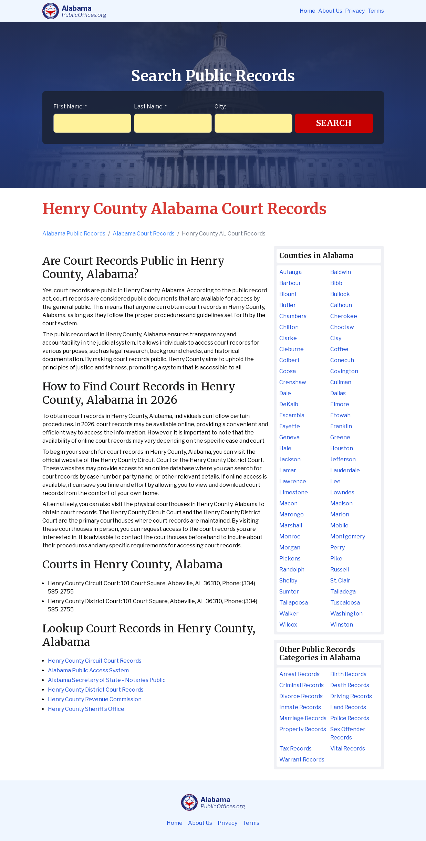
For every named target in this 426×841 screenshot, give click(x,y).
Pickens (290, 558)
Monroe (290, 536)
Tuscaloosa (345, 602)
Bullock (340, 294)
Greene (340, 437)
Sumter (289, 591)
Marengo (291, 514)
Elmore (339, 404)
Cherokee (343, 316)
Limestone (293, 492)
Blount (288, 294)
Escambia (291, 415)
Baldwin (340, 272)
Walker (289, 613)
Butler (287, 305)
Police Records (349, 718)
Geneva (289, 437)
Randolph (291, 569)
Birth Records (348, 674)
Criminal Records (301, 685)
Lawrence (292, 481)
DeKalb (288, 404)
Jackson (290, 459)
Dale (285, 393)
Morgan (289, 547)
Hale (285, 448)
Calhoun (341, 305)
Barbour (290, 283)
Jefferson (343, 459)
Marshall (290, 525)
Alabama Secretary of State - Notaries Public (107, 680)
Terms (375, 11)
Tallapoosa (293, 602)
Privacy (355, 11)
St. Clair (340, 580)
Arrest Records (299, 674)
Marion (339, 514)
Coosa (287, 371)
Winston (341, 624)
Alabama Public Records (73, 233)
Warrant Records (301, 759)
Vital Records (347, 748)
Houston (341, 448)
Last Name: (150, 106)
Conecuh (342, 360)
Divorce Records (301, 696)
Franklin (341, 426)
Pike (336, 558)
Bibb (336, 283)
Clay (335, 338)
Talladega (343, 591)
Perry (337, 547)
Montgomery (347, 536)
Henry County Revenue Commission (95, 699)
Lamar (287, 470)
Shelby (288, 580)
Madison (341, 503)
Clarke (288, 338)
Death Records (349, 685)
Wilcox (288, 624)
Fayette (289, 426)
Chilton (289, 327)
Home (307, 11)
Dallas (338, 393)
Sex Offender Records (347, 733)
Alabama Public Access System (88, 670)
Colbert (289, 360)
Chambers (292, 316)
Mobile (339, 525)
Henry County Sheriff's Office (86, 709)
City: (220, 106)
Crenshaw (292, 382)
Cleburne (291, 349)
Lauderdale (345, 470)
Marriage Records (302, 718)
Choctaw (342, 327)
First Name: (70, 106)
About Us (330, 11)
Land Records (348, 707)
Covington (344, 371)
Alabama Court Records (144, 233)
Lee (335, 481)
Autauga (290, 272)
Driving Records (351, 696)
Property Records (302, 729)
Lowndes (342, 492)
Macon (288, 503)
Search (334, 123)
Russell (339, 569)
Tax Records (295, 748)
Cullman (340, 382)
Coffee (339, 349)
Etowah (340, 415)
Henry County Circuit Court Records (95, 661)
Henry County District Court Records (96, 689)
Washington (346, 613)
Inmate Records (300, 707)
